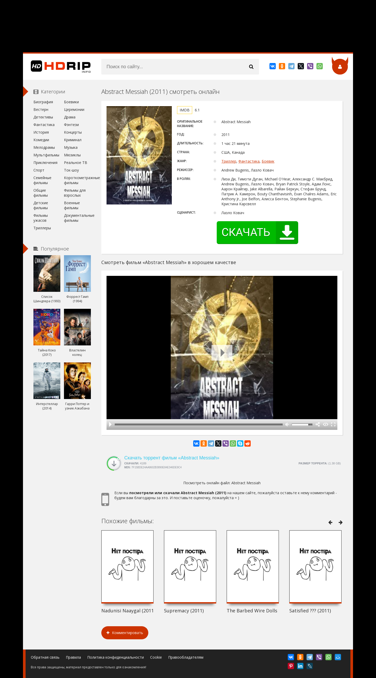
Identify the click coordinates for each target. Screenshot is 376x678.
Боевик (268, 161)
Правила (73, 657)
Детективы (43, 117)
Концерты (73, 132)
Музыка (71, 147)
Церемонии (74, 109)
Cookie (156, 657)
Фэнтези (71, 124)
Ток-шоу (71, 170)
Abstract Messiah (246, 482)
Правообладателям (185, 657)
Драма (69, 117)
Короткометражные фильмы (77, 180)
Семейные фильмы (42, 180)
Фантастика (249, 161)
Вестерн (40, 109)
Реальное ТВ (75, 162)
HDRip (57, 67)
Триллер (228, 161)
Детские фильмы (40, 205)
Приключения (45, 162)
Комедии (41, 139)
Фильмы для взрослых (75, 193)
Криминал (72, 139)
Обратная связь (45, 657)
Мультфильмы (46, 154)
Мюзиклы (72, 154)
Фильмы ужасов (40, 218)
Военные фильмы (72, 205)
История (41, 132)
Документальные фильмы (77, 218)
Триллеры (42, 227)
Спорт (38, 170)
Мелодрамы (44, 147)
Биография (43, 101)
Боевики (71, 101)
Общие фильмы (40, 193)
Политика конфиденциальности (115, 657)
